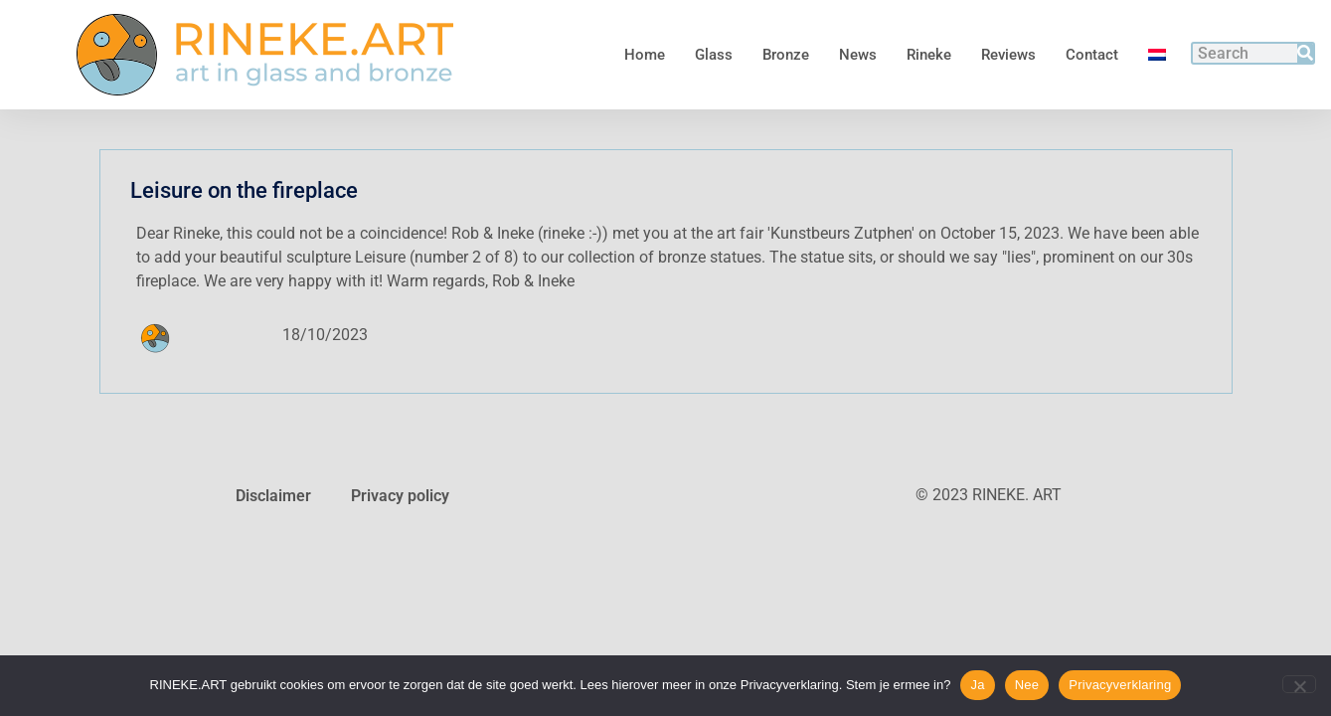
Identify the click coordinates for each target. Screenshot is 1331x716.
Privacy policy (400, 495)
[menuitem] (1157, 54)
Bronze (785, 55)
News (858, 55)
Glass (714, 55)
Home (644, 55)
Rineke (929, 55)
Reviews (1008, 55)
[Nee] (1299, 684)
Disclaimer (273, 495)
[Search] (1305, 53)
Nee (1027, 684)
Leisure (380, 257)
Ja (977, 684)
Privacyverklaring (1120, 684)
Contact (1092, 55)
